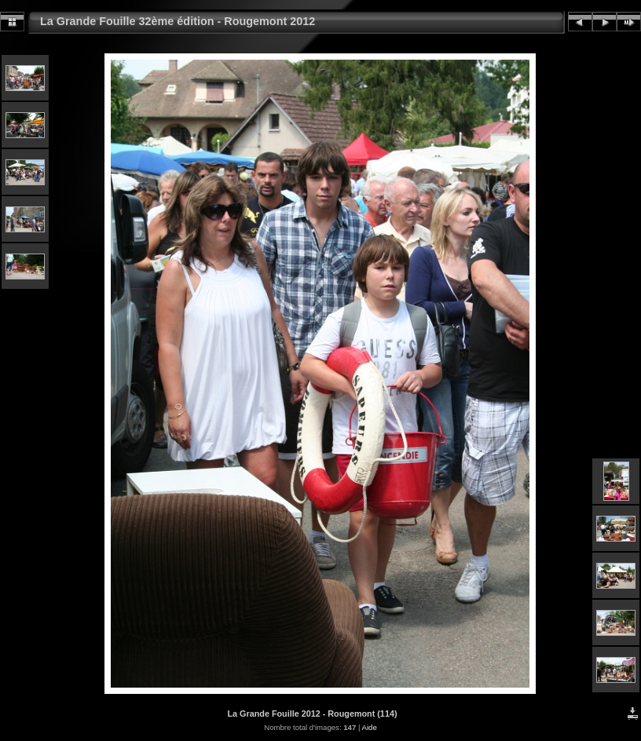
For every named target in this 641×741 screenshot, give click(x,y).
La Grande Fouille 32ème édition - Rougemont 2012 (177, 21)
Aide (369, 727)
